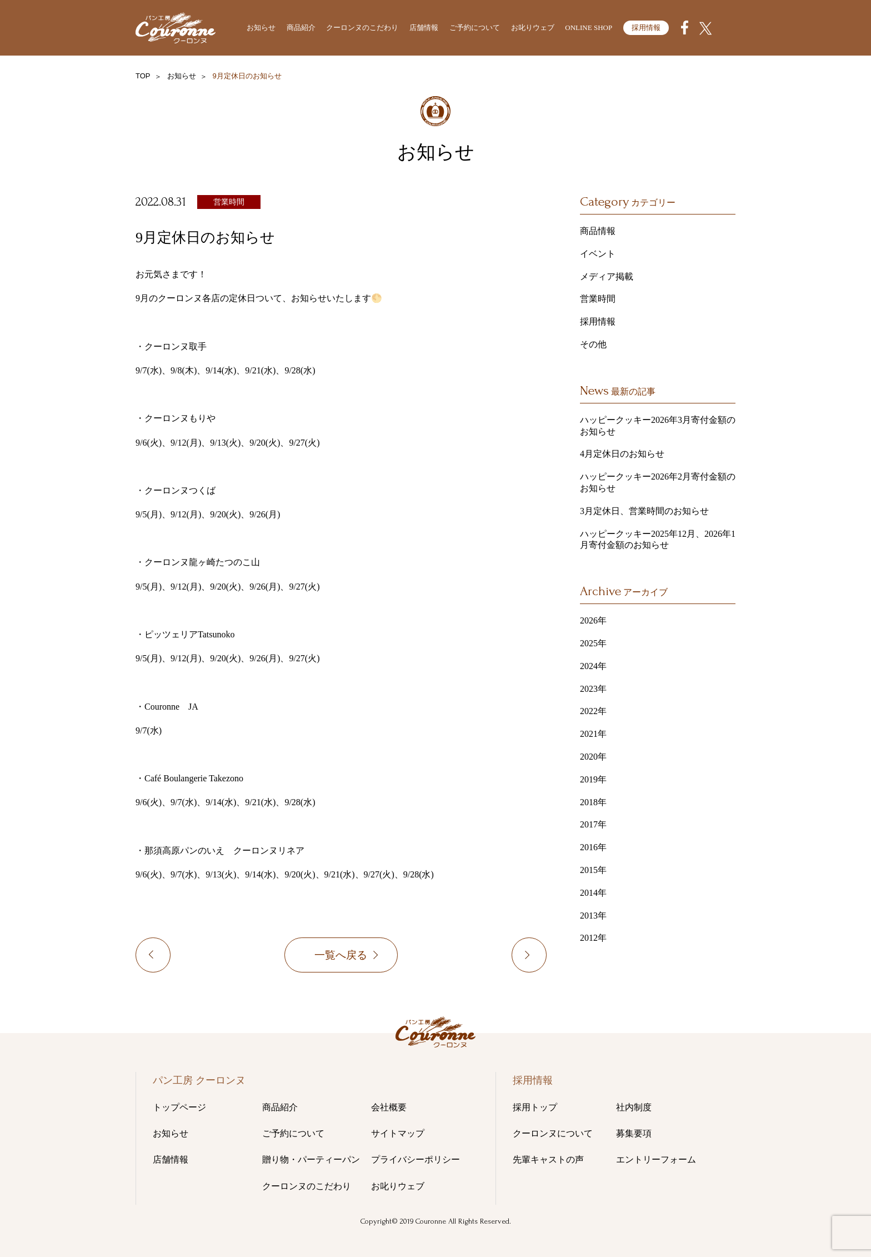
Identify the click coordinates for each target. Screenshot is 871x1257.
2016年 (593, 847)
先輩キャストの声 (548, 1159)
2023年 (593, 689)
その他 (593, 344)
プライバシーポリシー (415, 1159)
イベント (597, 253)
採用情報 (646, 27)
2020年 (593, 756)
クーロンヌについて (553, 1133)
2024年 (593, 666)
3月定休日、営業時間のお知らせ (644, 511)
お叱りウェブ (532, 27)
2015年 (593, 870)
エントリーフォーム (656, 1159)
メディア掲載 (606, 276)
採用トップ (535, 1107)
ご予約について (474, 27)
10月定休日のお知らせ (546, 957)
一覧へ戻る (341, 957)
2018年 (593, 802)
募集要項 (634, 1133)
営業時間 (228, 202)
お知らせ (261, 27)
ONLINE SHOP (588, 27)
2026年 (593, 620)
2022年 (593, 711)
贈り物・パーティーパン (311, 1159)
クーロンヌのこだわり (362, 27)
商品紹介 (301, 27)
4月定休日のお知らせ (622, 453)
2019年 (593, 779)
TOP (143, 76)
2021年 (593, 734)
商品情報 (597, 231)
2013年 (593, 915)
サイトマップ (397, 1133)
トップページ (179, 1107)
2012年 (593, 937)
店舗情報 (423, 27)
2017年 (593, 824)
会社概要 (389, 1107)
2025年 (593, 643)
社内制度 (634, 1107)
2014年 (593, 892)
